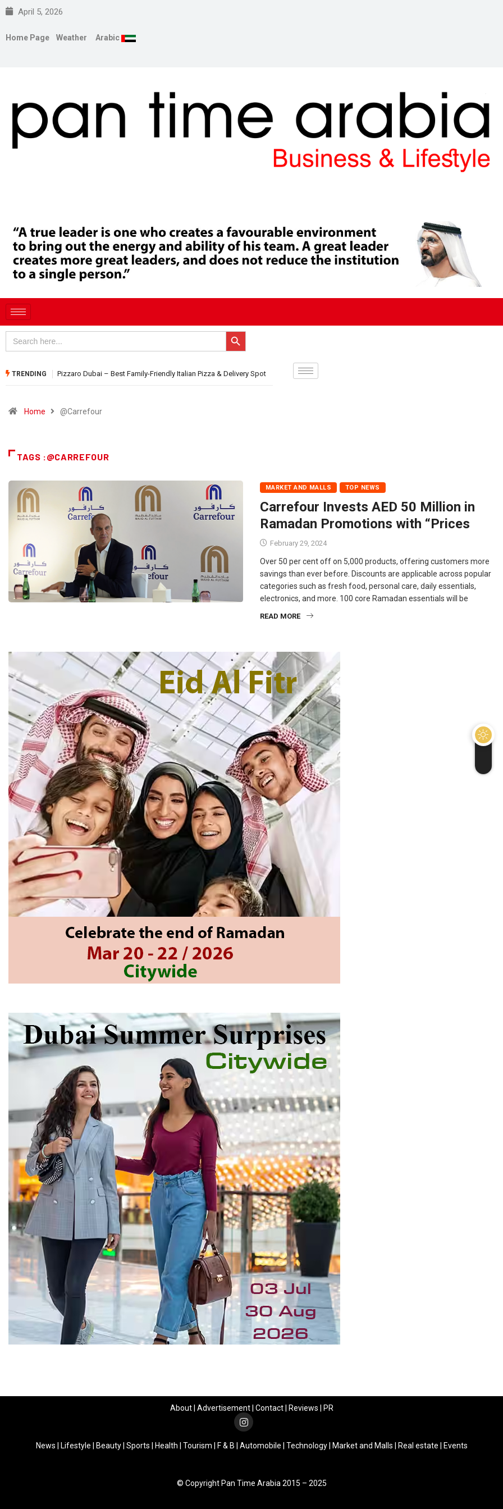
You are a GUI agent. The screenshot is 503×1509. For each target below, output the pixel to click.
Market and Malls (298, 487)
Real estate (418, 1445)
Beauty (108, 1445)
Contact (269, 1407)
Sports (138, 1445)
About (181, 1407)
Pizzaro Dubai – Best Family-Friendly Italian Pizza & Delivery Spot (161, 373)
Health (166, 1445)
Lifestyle (76, 1445)
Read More (286, 616)
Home (34, 411)
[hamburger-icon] (18, 312)
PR (328, 1407)
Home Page (27, 37)
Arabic (108, 37)
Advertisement (223, 1407)
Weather (71, 37)
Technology (306, 1445)
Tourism (197, 1445)
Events (455, 1445)
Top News (362, 487)
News (46, 1445)
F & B (226, 1445)
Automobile (260, 1445)
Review (301, 1407)
